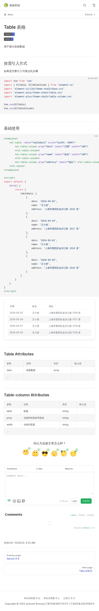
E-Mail (39, 468)
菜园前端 (12, 5)
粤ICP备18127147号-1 (58, 603)
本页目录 (90, 14)
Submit (86, 501)
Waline (86, 528)
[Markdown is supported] (10, 501)
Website (69, 468)
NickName (12, 468)
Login (74, 501)
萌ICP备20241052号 (83, 603)
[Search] (85, 5)
